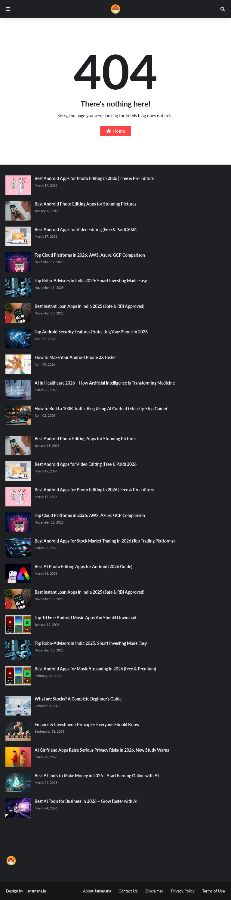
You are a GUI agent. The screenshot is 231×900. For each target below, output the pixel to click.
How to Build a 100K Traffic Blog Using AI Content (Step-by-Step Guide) (101, 408)
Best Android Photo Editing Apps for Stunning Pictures (85, 203)
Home (115, 131)
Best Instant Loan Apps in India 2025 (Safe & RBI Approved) (89, 306)
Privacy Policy (183, 891)
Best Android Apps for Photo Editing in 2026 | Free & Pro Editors (94, 178)
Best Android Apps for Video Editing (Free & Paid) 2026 (86, 229)
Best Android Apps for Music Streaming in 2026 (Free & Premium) (95, 668)
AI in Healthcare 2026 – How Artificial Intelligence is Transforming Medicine (105, 382)
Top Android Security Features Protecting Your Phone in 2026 (91, 331)
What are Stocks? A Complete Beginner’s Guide (78, 698)
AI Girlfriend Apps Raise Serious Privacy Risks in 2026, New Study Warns (102, 750)
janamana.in (36, 891)
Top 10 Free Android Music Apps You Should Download (85, 617)
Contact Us (128, 891)
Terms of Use (213, 891)
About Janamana (97, 891)
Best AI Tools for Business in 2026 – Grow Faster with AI (86, 801)
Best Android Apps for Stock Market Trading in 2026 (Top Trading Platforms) (105, 540)
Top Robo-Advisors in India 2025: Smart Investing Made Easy (91, 280)
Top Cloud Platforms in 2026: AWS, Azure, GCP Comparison (90, 255)
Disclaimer (154, 891)
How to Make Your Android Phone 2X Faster (75, 357)
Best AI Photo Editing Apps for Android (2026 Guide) (83, 566)
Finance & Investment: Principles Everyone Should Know (87, 724)
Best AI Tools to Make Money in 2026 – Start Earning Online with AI (97, 775)
